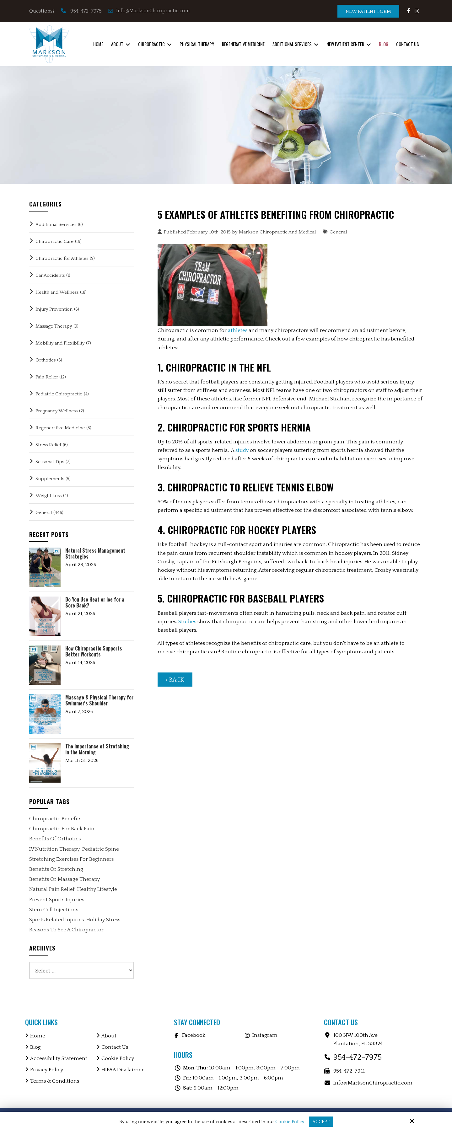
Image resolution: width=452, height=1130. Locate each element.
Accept (321, 1121)
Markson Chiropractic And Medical (277, 232)
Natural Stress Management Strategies (95, 554)
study (242, 450)
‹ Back (175, 680)
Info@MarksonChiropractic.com (149, 10)
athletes (237, 330)
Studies (187, 621)
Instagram (264, 1035)
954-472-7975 (86, 11)
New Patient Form (368, 11)
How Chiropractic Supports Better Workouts (93, 651)
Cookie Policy (289, 1121)
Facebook (193, 1035)
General (338, 232)
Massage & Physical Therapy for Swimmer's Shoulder (99, 700)
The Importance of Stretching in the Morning (97, 749)
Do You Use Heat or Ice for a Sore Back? (94, 602)
